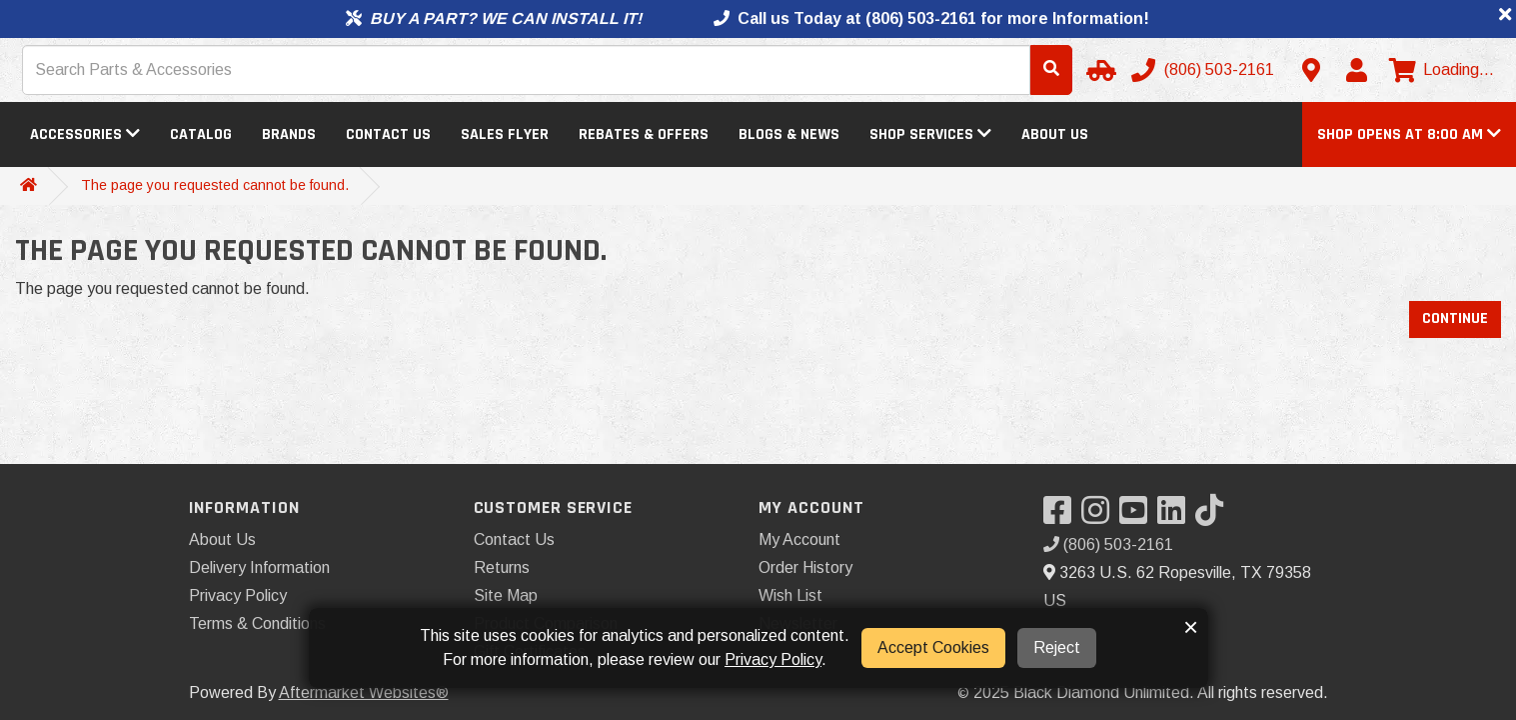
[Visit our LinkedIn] (1176, 516)
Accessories (85, 134)
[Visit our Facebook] (1062, 516)
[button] (1409, 134)
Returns (502, 567)
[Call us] (1204, 70)
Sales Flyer (505, 134)
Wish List (790, 595)
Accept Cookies (933, 647)
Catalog (201, 134)
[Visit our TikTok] (1214, 516)
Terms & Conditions (257, 623)
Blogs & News (789, 134)
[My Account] (1356, 70)
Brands (289, 134)
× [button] (1190, 627)
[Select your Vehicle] (1098, 70)
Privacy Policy (238, 595)
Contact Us (388, 134)
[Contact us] (1311, 70)
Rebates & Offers (644, 134)
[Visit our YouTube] (1138, 516)
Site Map (506, 595)
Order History (805, 567)
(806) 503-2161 (1108, 544)
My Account (799, 539)
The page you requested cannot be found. (215, 185)
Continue (1455, 318)
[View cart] (1441, 70)
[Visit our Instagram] (1100, 516)
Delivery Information (259, 567)
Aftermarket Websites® (364, 692)
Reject (1056, 647)
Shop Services (930, 134)
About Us (1054, 134)
